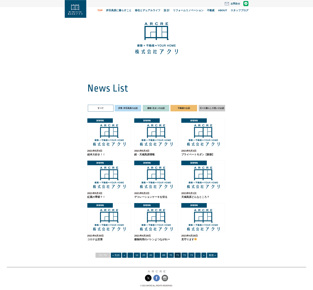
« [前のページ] (124, 255)
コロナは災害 (95, 239)
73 (191, 255)
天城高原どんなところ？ (195, 196)
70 (170, 255)
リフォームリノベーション (188, 10)
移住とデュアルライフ (147, 10)
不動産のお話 (184, 108)
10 (136, 255)
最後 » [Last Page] (212, 255)
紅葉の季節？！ (96, 196)
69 (163, 255)
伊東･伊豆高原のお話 (128, 108)
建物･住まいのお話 (156, 108)
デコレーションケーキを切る (150, 196)
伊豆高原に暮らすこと (119, 10)
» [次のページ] (203, 255)
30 (150, 255)
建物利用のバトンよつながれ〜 (152, 239)
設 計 (167, 10)
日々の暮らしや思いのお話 (212, 108)
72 (184, 255)
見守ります (189, 239)
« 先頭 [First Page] (116, 255)
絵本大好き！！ (96, 154)
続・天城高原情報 (144, 154)
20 (143, 255)
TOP (100, 10)
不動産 (211, 10)
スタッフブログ (239, 10)
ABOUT (222, 10)
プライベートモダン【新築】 (197, 154)
